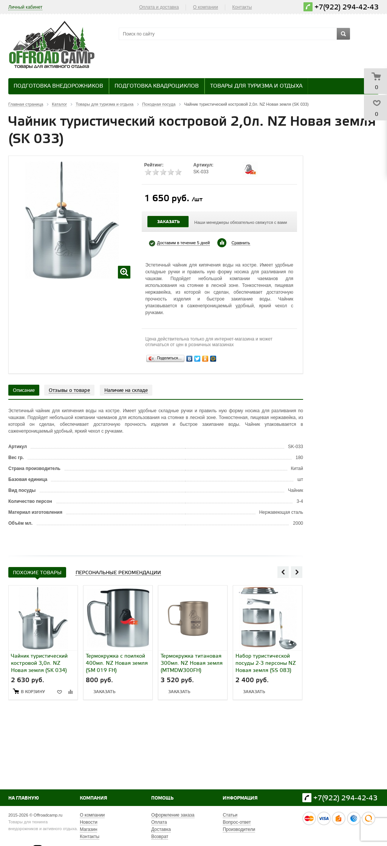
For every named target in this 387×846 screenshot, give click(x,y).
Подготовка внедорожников (58, 86)
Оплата (159, 822)
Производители (239, 829)
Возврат (159, 836)
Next (296, 572)
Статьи (230, 815)
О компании (205, 7)
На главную (23, 798)
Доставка (161, 829)
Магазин (88, 829)
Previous (283, 572)
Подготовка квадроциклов (157, 86)
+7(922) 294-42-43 (346, 7)
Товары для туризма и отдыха (256, 86)
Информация (240, 798)
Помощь (162, 798)
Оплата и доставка (159, 7)
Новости (88, 822)
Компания (93, 798)
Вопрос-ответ (237, 822)
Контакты (242, 7)
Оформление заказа (172, 815)
